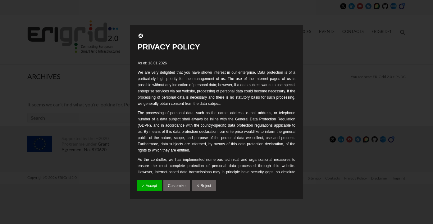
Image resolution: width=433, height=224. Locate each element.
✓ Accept (149, 186)
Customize (177, 186)
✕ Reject (203, 186)
